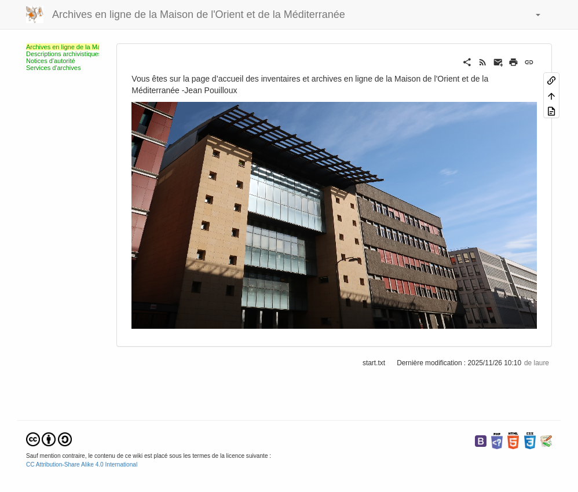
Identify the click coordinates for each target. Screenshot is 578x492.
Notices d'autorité (50, 60)
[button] (532, 14)
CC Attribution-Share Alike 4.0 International (81, 464)
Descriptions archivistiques (63, 53)
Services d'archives (53, 67)
